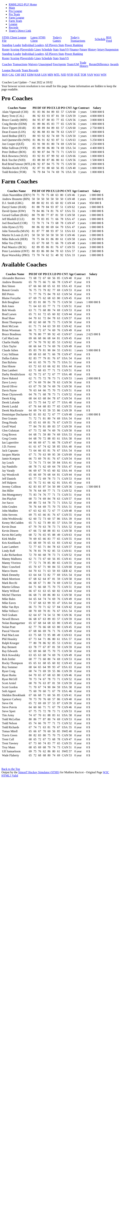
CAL (11, 74)
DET (23, 74)
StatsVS (64, 49)
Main (12, 7)
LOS (44, 74)
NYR (70, 74)
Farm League (16, 17)
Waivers (33, 64)
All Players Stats (54, 45)
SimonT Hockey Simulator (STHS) (38, 772)
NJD (63, 74)
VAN (90, 74)
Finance (74, 49)
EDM (30, 74)
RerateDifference (99, 64)
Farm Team (15, 20)
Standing (7, 45)
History (92, 49)
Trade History (84, 64)
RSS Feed (109, 39)
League (13, 24)
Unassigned (45, 64)
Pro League (15, 11)
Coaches (7, 64)
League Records (11, 70)
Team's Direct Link (20, 30)
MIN (50, 74)
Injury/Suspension (108, 49)
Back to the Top (10, 769)
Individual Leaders (33, 45)
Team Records (30, 70)
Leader (17, 45)
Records (13, 27)
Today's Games (57, 39)
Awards (114, 64)
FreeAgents (59, 64)
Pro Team (14, 14)
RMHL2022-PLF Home (23, 4)
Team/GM (73, 64)
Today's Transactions (77, 39)
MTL (57, 74)
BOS (5, 74)
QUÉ (77, 74)
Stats (56, 49)
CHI (17, 74)
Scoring (15, 49)
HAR (37, 74)
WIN (103, 74)
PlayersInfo (27, 49)
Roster (6, 49)
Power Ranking (74, 45)
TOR (83, 74)
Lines (37, 49)
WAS (97, 74)
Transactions (20, 64)
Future (83, 49)
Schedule (100, 39)
